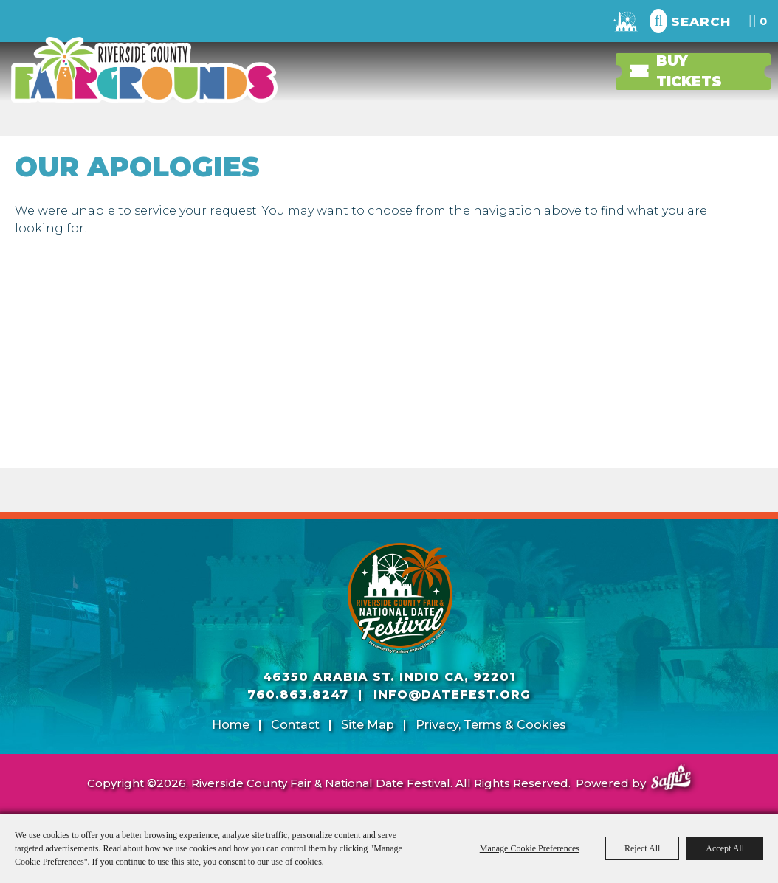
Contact (295, 725)
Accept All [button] (725, 848)
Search (701, 21)
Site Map (367, 725)
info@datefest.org (452, 695)
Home (230, 725)
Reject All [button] (642, 848)
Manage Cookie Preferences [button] (529, 848)
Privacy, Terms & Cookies (491, 725)
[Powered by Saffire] (671, 779)
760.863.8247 (297, 695)
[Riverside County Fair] (400, 598)
